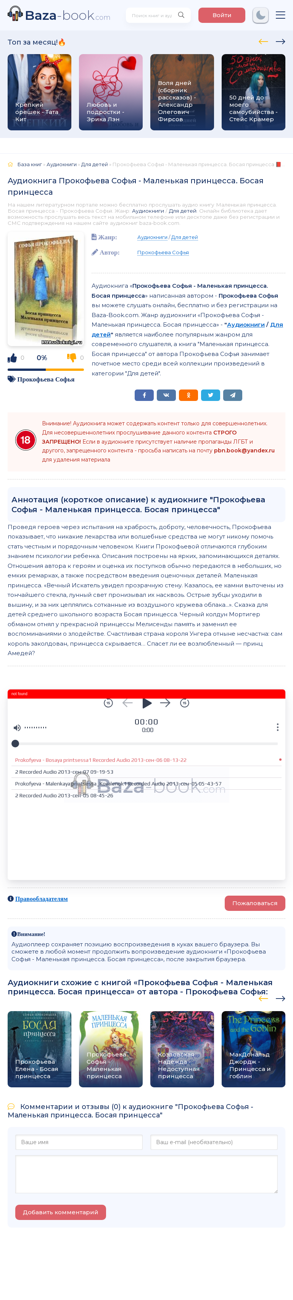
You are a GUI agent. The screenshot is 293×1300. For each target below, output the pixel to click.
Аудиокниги (148, 211)
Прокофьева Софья (45, 379)
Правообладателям (41, 899)
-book (68, 15)
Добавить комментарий (60, 1212)
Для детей (182, 211)
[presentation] (263, 40)
